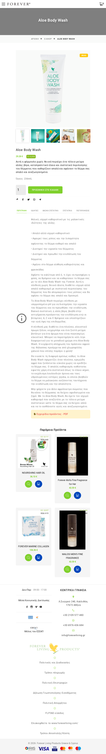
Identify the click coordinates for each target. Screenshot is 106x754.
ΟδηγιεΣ (34, 211)
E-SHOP (48, 39)
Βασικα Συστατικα (50, 211)
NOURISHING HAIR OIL (33, 472)
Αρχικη (35, 39)
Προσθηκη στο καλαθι (45, 190)
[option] (53, 88)
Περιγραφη (22, 211)
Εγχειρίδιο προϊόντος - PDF (52, 414)
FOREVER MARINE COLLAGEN (33, 546)
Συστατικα (67, 211)
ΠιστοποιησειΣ (82, 211)
